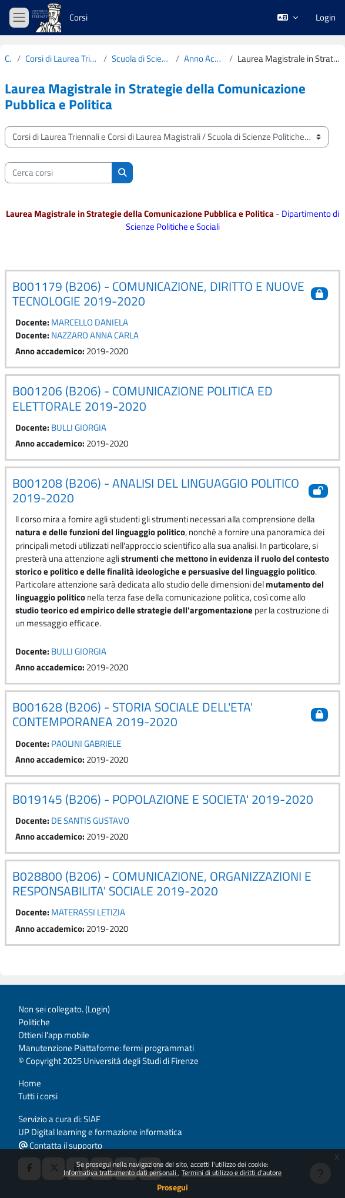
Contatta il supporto (60, 1145)
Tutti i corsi (38, 1096)
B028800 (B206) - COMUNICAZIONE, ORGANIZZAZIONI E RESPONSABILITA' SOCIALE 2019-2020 (161, 883)
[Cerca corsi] (58, 172)
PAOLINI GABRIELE (86, 743)
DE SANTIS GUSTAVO (90, 820)
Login (326, 17)
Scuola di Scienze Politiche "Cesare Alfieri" (141, 58)
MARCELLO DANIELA (89, 322)
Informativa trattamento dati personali (120, 1172)
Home (29, 1083)
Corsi (78, 17)
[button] (288, 17)
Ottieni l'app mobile (53, 1035)
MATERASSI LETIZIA (88, 912)
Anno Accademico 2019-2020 (204, 58)
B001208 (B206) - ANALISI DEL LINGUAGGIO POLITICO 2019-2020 (155, 490)
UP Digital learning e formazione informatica (100, 1132)
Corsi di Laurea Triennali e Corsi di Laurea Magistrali (62, 58)
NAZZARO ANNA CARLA (95, 335)
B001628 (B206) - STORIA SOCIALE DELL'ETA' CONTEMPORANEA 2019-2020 (132, 714)
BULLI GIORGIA (78, 427)
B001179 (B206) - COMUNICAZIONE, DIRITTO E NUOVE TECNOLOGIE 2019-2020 (158, 293)
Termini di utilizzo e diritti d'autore (232, 1172)
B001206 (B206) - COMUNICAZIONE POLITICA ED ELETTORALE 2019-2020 (142, 398)
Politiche (34, 1022)
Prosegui (172, 1187)
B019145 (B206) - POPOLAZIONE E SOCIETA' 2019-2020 (162, 799)
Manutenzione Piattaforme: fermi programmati (106, 1048)
